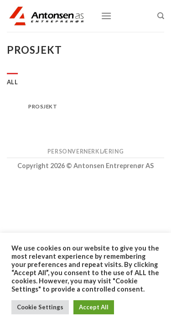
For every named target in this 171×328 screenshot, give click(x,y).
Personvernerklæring (85, 151)
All (12, 82)
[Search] (160, 16)
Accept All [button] (94, 307)
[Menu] (106, 16)
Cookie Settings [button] (40, 307)
